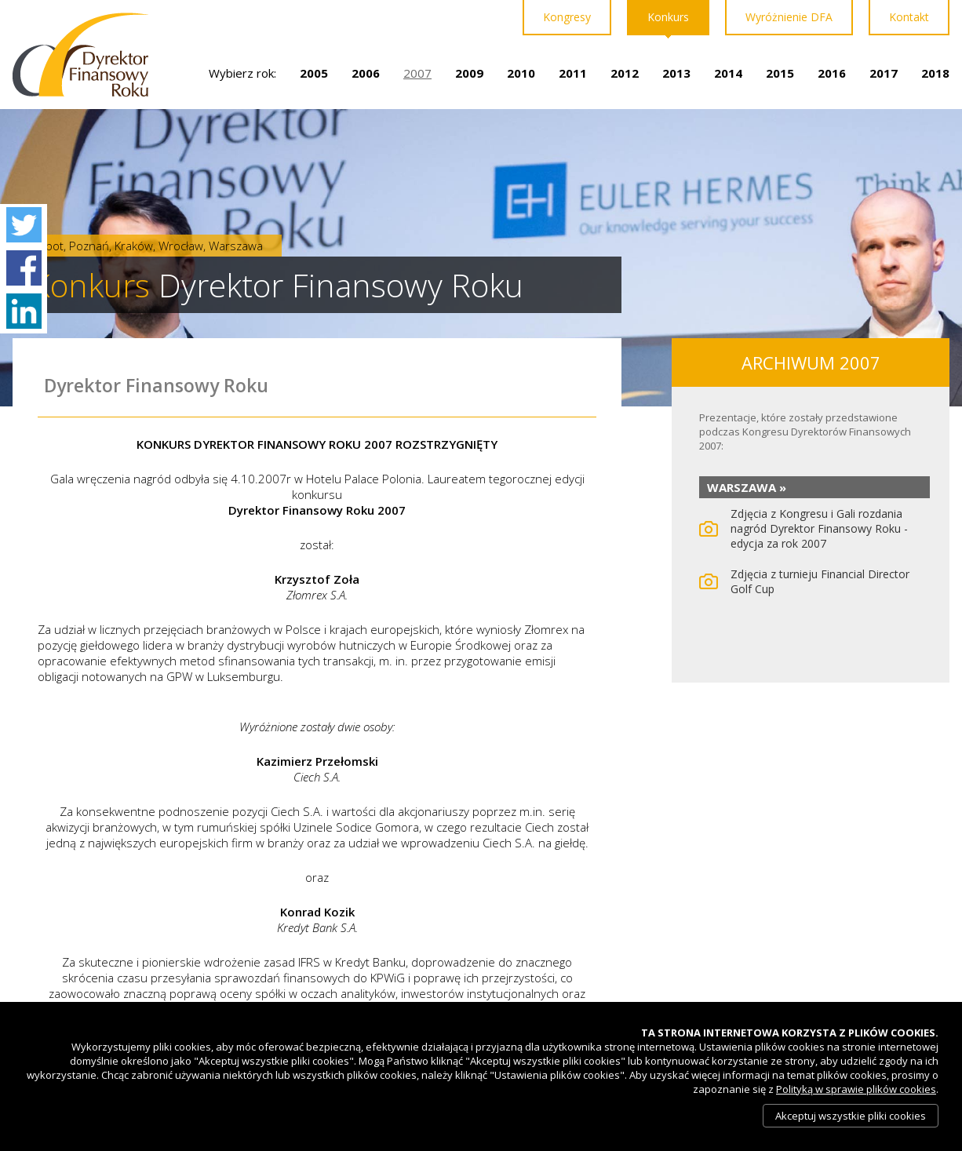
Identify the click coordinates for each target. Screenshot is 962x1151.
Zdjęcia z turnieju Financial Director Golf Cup (820, 581)
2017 (883, 73)
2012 (624, 73)
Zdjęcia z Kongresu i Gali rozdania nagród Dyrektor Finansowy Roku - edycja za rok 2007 (819, 528)
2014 (728, 73)
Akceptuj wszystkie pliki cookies (850, 1116)
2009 (469, 73)
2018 (935, 73)
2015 (780, 73)
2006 (366, 73)
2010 (521, 73)
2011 (573, 73)
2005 (314, 73)
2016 (832, 73)
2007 (417, 73)
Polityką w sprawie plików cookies (856, 1089)
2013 (676, 73)
